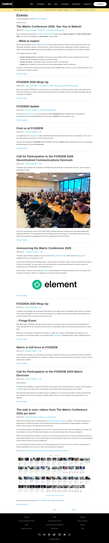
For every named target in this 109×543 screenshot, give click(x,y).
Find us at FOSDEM (30, 128)
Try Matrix (100, 4)
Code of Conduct (82, 521)
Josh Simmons (51, 417)
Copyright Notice (54, 539)
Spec (32, 4)
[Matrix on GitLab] (44, 535)
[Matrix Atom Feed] (69, 535)
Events (28, 30)
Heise (49, 500)
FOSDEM (34, 85)
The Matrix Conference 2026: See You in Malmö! (49, 26)
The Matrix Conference (36, 10)
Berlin (35, 44)
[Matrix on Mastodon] (49, 535)
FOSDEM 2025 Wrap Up (32, 303)
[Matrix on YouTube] (65, 535)
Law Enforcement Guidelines (54, 524)
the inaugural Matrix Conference (57, 421)
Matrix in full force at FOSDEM (37, 347)
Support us (87, 4)
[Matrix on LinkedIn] (59, 534)
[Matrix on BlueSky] (54, 535)
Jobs (82, 528)
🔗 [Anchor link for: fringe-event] (17, 321)
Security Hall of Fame (54, 521)
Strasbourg (43, 44)
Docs (56, 4)
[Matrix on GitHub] (39, 535)
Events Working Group (57, 30)
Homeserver (76, 4)
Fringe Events (57, 335)
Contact (82, 524)
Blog (49, 4)
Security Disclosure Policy (26, 521)
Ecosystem (65, 4)
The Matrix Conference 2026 (45, 34)
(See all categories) (41, 19)
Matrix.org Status (26, 528)
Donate (26, 517)
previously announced (29, 114)
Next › (74, 510)
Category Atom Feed (21, 22)
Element (45, 270)
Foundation (41, 4)
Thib (48, 30)
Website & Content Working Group (52, 85)
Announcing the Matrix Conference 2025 (44, 248)
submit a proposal (89, 10)
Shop (54, 517)
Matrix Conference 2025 (59, 255)
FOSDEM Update (28, 106)
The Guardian (43, 500)
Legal (26, 524)
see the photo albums (61, 450)
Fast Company (59, 500)
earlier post (35, 135)
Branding (82, 517)
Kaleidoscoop (80, 255)
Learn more (72, 10)
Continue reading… (22, 74)
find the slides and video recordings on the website (37, 450)
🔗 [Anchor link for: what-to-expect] (17, 41)
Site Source (54, 528)
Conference (29, 252)
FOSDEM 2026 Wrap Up (32, 82)
